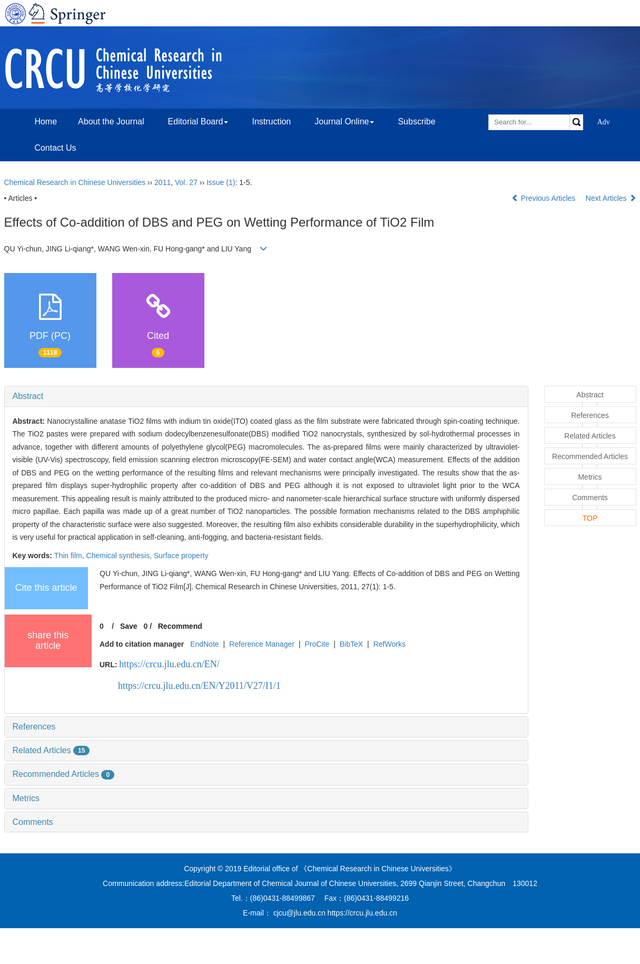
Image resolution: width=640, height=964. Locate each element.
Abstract (28, 396)
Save (128, 626)
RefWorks (389, 644)
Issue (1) (220, 182)
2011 (162, 182)
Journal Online (344, 121)
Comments (33, 821)
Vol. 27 (186, 182)
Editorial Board (198, 121)
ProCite (316, 644)
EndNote (204, 644)
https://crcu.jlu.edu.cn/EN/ (169, 664)
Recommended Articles (64, 774)
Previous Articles (544, 198)
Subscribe (416, 121)
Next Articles (611, 198)
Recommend (180, 626)
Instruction (271, 121)
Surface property (181, 555)
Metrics (26, 798)
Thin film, (70, 555)
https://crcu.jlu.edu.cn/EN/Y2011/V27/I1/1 (199, 685)
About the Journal (111, 121)
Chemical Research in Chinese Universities (74, 182)
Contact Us (55, 147)
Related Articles (51, 750)
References (34, 726)
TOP (590, 518)
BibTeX (351, 644)
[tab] (266, 396)
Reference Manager (261, 644)
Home (45, 121)
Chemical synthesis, (120, 555)
